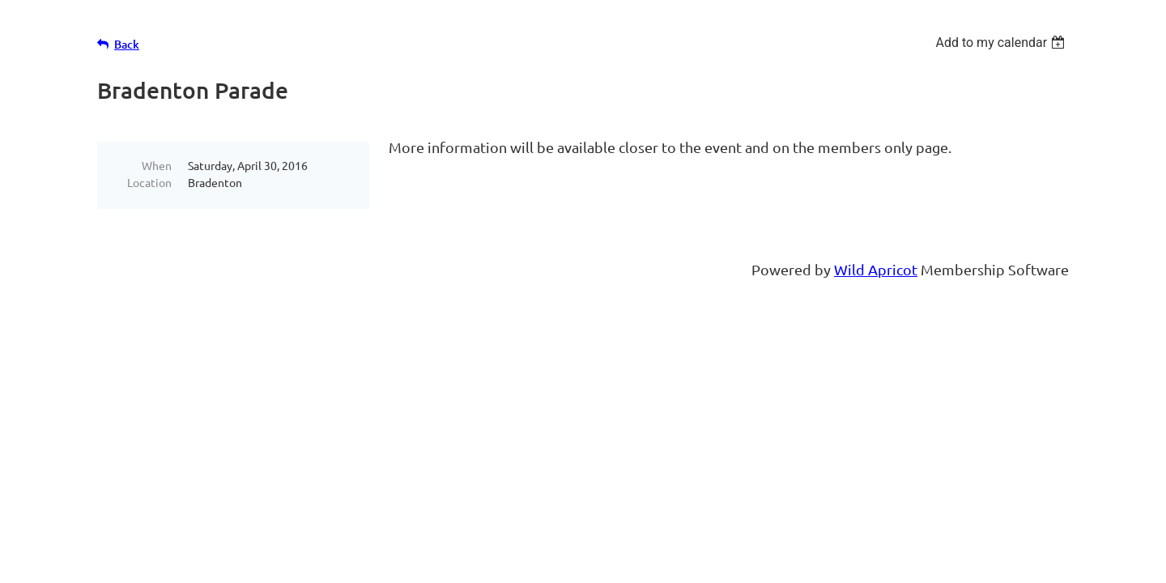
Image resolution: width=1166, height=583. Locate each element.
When (157, 165)
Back (126, 44)
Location (149, 182)
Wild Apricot (875, 269)
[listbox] (1002, 42)
